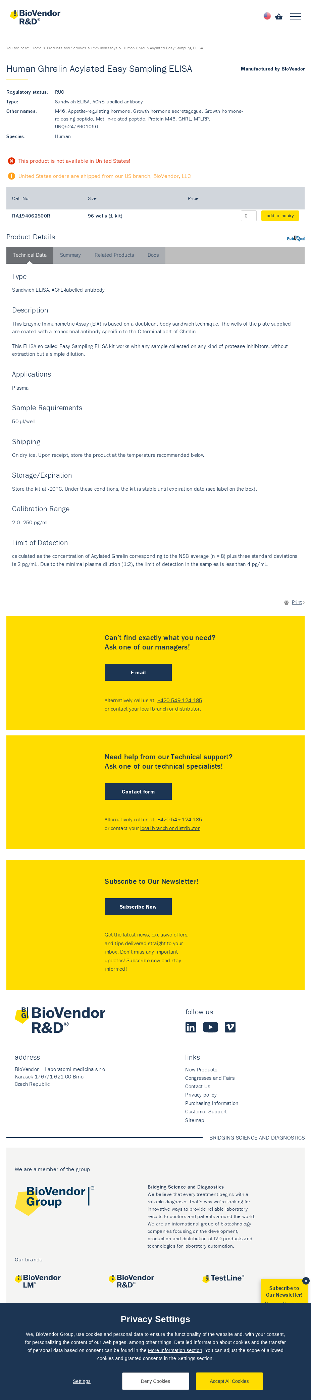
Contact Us (197, 1086)
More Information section (175, 1350)
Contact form (138, 791)
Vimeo (230, 1027)
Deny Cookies (155, 1381)
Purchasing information (211, 1103)
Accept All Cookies (229, 1381)
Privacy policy (200, 1094)
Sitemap (194, 1120)
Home (37, 47)
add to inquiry (280, 215)
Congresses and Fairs (209, 1077)
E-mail (138, 672)
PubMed (296, 238)
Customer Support (206, 1111)
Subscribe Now (138, 906)
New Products (201, 1069)
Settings (82, 1381)
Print (297, 602)
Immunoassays (104, 47)
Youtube (210, 1027)
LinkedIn (191, 1027)
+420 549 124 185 (179, 700)
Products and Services (67, 47)
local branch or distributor (170, 708)
